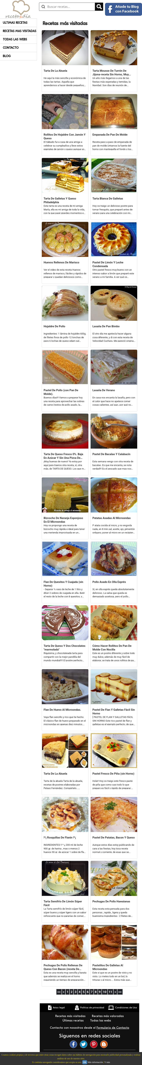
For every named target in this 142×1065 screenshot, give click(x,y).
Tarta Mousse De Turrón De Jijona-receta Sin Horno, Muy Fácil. (110, 72)
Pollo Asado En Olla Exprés (109, 582)
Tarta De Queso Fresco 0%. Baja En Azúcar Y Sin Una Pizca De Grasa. (63, 456)
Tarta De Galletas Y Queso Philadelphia (60, 200)
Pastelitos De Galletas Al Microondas (107, 967)
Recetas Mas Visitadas (19, 31)
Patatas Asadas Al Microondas (111, 518)
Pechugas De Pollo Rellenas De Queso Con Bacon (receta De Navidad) (63, 967)
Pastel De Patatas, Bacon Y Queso (113, 837)
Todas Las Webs (15, 39)
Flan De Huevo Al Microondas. (62, 709)
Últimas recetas (73, 1020)
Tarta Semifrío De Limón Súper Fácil (63, 903)
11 (110, 992)
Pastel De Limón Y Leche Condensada (107, 264)
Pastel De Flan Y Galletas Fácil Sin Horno (113, 711)
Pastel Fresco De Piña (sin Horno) (113, 773)
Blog (7, 56)
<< (58, 992)
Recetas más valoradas (108, 1016)
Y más (107, 1062)
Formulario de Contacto (113, 1027)
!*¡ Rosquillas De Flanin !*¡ (60, 837)
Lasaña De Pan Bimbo (106, 326)
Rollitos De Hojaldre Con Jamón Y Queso (65, 136)
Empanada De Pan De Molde (110, 134)
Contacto (10, 47)
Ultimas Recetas (15, 22)
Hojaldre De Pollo (54, 326)
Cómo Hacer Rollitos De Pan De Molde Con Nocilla (111, 647)
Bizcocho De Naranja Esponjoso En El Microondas (63, 519)
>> (120, 992)
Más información (95, 1062)
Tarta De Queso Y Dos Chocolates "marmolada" (64, 647)
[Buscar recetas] (67, 7)
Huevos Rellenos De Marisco (61, 262)
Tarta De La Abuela (55, 70)
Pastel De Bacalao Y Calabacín (111, 454)
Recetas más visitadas (70, 1016)
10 (104, 992)
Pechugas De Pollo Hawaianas (111, 901)
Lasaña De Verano (103, 390)
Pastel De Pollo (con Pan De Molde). (61, 392)
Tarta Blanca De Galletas (107, 198)
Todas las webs (101, 1020)
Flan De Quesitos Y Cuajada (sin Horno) (63, 583)
